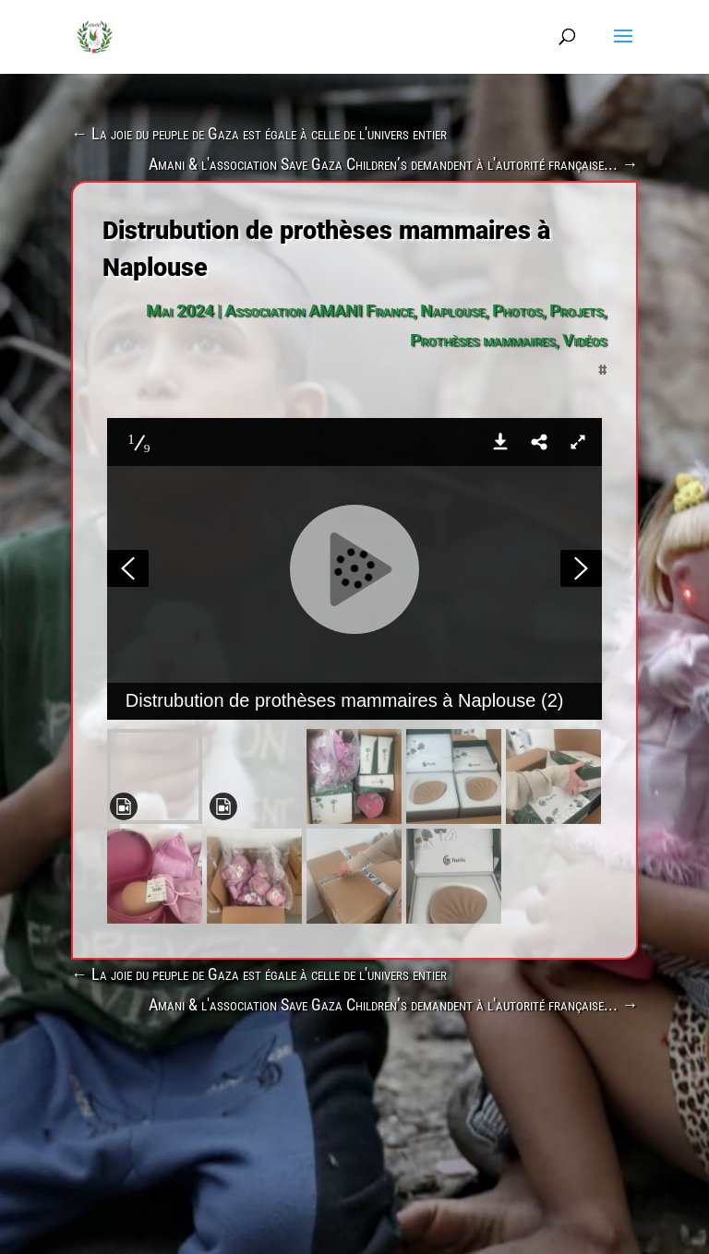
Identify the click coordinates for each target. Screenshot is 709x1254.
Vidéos (584, 340)
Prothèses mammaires (482, 340)
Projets (576, 310)
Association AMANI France (318, 310)
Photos (517, 310)
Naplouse (452, 310)
